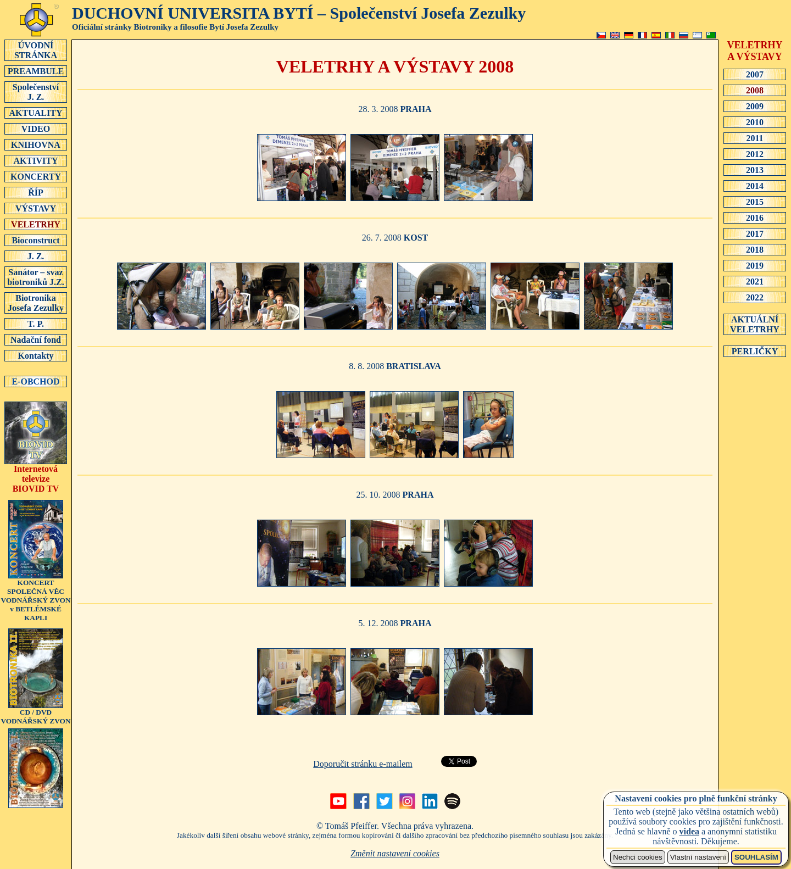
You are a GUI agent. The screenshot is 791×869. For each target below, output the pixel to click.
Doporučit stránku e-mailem (362, 763)
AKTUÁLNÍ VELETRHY (755, 324)
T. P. (35, 323)
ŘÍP (35, 192)
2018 (755, 249)
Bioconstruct (35, 240)
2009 (755, 106)
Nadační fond (35, 339)
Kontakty (35, 355)
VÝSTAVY (35, 208)
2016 (755, 217)
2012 (755, 154)
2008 (755, 90)
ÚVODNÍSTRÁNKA (35, 50)
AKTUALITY (35, 113)
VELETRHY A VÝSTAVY (754, 51)
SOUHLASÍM (756, 857)
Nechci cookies (637, 857)
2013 (755, 170)
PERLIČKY (755, 351)
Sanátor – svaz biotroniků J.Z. (35, 277)
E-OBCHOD (35, 381)
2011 (755, 138)
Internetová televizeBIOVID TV (35, 474)
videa (689, 831)
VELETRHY (35, 224)
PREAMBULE (35, 71)
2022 (755, 297)
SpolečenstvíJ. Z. (35, 92)
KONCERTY (35, 176)
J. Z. (35, 256)
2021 (755, 281)
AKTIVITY (35, 160)
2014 (755, 186)
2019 (755, 265)
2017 (755, 233)
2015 (755, 202)
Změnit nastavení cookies (394, 853)
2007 (755, 74)
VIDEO (35, 128)
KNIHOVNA (35, 144)
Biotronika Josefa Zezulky (35, 303)
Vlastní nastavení (698, 857)
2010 (755, 122)
